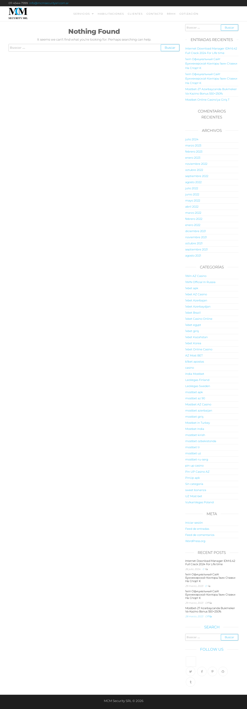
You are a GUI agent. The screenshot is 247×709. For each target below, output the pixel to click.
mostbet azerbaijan (198, 410)
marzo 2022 (193, 212)
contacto (154, 13)
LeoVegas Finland (197, 380)
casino (189, 367)
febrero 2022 (193, 219)
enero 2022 (192, 225)
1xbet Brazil (193, 312)
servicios (81, 13)
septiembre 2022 (196, 176)
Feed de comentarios (199, 535)
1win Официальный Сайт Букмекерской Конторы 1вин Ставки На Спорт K (211, 63)
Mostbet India (194, 429)
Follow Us (211, 649)
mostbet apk (194, 392)
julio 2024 (191, 139)
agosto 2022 (193, 182)
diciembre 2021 (195, 231)
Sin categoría (194, 484)
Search (212, 627)
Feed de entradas (197, 528)
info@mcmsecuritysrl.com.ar (49, 3)
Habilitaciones (111, 13)
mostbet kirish (195, 435)
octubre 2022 (194, 170)
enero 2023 (192, 157)
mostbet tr (192, 447)
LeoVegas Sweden (197, 386)
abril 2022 (191, 206)
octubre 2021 (193, 243)
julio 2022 (191, 188)
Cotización (189, 13)
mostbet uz (193, 453)
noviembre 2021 (196, 237)
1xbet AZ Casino (196, 294)
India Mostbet (194, 374)
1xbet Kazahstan (196, 337)
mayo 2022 (192, 200)
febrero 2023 (193, 151)
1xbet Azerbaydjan (197, 306)
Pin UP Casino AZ (197, 471)
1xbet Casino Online (198, 318)
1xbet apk (191, 288)
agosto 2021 (193, 255)
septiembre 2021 (196, 249)
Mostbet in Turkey (197, 422)
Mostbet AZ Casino (198, 404)
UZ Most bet (193, 496)
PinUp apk (192, 478)
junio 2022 (192, 194)
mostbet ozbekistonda (200, 441)
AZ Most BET (194, 355)
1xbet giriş (192, 331)
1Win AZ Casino (195, 276)
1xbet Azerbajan (196, 300)
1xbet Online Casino (198, 349)
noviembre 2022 (196, 164)
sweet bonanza (195, 490)
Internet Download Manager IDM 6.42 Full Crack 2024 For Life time (210, 562)
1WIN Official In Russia (200, 282)
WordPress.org (195, 541)
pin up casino (194, 465)
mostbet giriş (194, 416)
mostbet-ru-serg (196, 459)
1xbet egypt (193, 325)
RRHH (171, 13)
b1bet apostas (194, 361)
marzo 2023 (193, 145)
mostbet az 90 (195, 398)
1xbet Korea (193, 343)
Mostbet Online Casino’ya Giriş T (207, 99)
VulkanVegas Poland (199, 502)
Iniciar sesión (194, 522)
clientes (135, 13)
